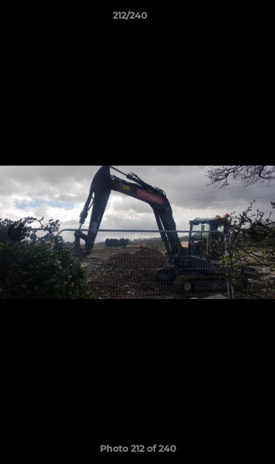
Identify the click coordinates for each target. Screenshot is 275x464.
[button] (228, 18)
